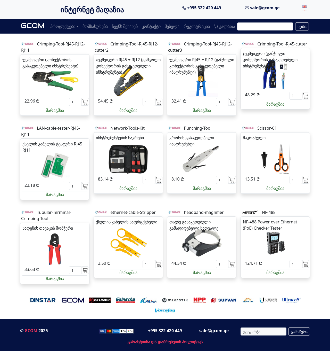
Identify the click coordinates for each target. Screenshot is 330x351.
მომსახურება (95, 26)
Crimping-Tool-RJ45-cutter (282, 44)
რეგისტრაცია (197, 26)
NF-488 (269, 212)
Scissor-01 (267, 128)
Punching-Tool (197, 128)
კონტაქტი (151, 26)
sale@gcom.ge (262, 8)
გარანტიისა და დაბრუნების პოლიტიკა (164, 342)
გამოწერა (299, 331)
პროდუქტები (62, 26)
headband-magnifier (204, 212)
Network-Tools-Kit (127, 128)
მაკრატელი (254, 138)
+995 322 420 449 (201, 8)
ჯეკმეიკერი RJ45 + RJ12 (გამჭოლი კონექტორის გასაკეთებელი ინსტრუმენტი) (128, 66)
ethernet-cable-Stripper (133, 212)
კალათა (224, 26)
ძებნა (302, 26)
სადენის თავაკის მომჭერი (47, 228)
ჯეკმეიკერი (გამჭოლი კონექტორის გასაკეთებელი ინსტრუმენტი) (270, 60)
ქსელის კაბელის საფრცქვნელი (126, 222)
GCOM (30, 330)
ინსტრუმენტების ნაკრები (120, 138)
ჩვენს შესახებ (125, 26)
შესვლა (172, 26)
